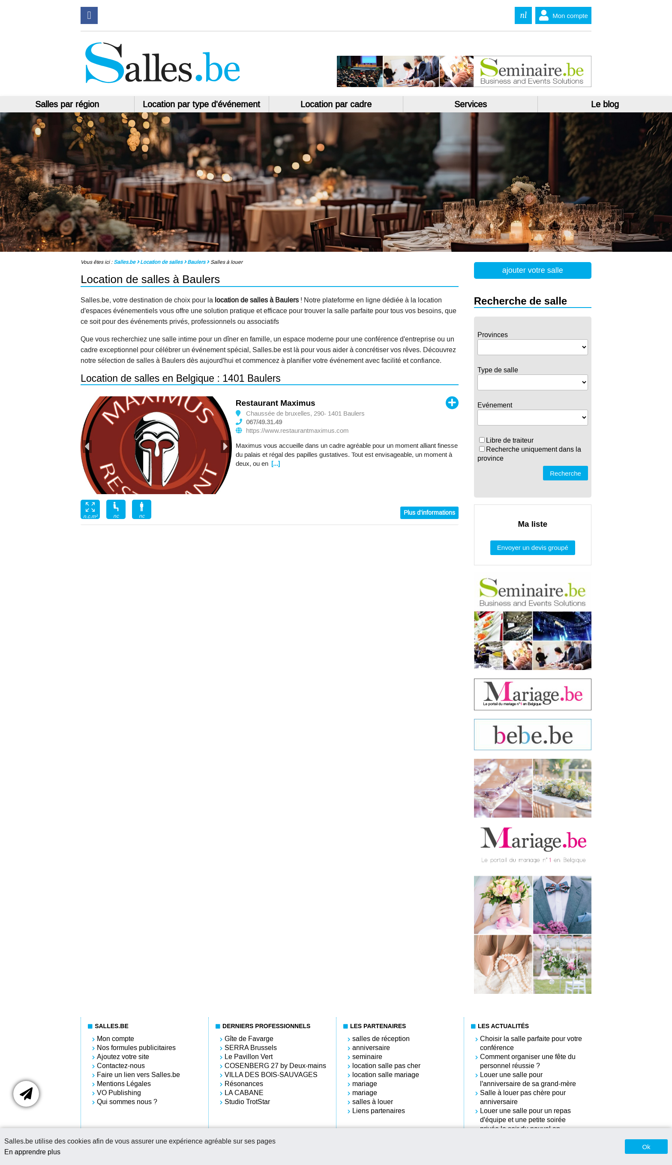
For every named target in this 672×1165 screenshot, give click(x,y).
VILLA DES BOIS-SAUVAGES (271, 1074)
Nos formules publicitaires (136, 1047)
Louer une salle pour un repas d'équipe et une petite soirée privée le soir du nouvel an (525, 1119)
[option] (156, 445)
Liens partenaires (378, 1110)
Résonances (244, 1083)
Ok (646, 1146)
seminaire (367, 1056)
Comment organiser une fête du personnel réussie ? (528, 1061)
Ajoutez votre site (123, 1056)
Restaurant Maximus (275, 402)
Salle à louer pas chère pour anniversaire (523, 1097)
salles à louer (372, 1101)
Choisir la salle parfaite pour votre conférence (531, 1043)
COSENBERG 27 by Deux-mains (275, 1065)
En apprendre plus (32, 1151)
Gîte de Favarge (249, 1038)
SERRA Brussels (251, 1047)
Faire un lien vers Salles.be (138, 1074)
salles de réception (381, 1038)
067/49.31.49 (264, 422)
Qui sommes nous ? (127, 1101)
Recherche (565, 473)
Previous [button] (87, 446)
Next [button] (225, 446)
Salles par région (67, 104)
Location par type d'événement (201, 104)
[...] (275, 463)
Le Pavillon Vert (249, 1056)
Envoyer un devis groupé (532, 547)
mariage (364, 1083)
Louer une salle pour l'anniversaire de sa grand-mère (528, 1079)
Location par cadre (336, 104)
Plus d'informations (429, 513)
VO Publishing (119, 1092)
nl (523, 15)
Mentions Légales (124, 1083)
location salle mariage (385, 1074)
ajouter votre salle (532, 270)
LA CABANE (244, 1092)
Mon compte (561, 15)
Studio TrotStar (247, 1101)
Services (470, 104)
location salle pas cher (386, 1065)
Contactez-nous (121, 1065)
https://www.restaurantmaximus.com (297, 430)
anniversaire (371, 1047)
